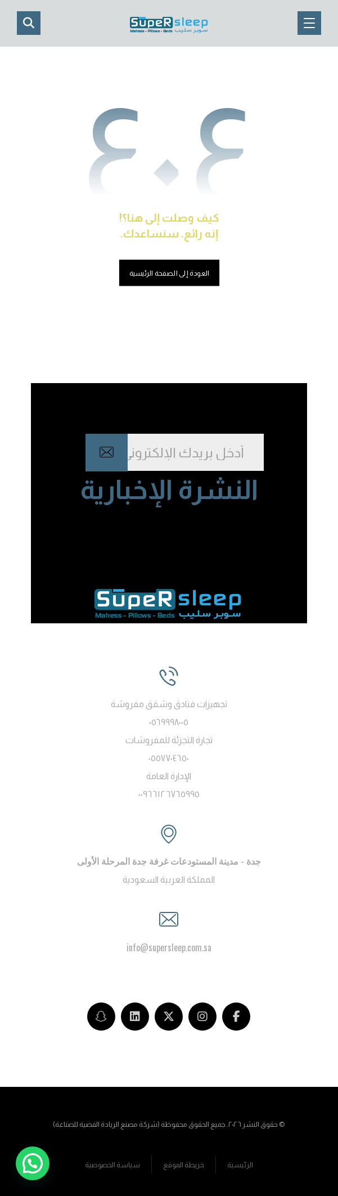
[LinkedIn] (135, 1016)
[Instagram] (202, 1016)
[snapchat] (101, 1016)
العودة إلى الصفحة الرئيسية (169, 273)
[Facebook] (236, 1016)
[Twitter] (169, 1016)
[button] (309, 23)
